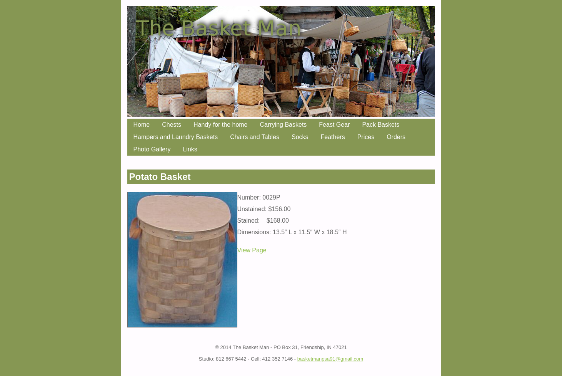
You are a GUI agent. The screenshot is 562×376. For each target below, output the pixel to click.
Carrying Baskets (283, 124)
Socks (300, 137)
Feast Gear (334, 124)
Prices (365, 137)
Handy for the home (220, 124)
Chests (171, 124)
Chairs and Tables (254, 137)
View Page (252, 250)
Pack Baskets (380, 124)
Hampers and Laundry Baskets (175, 137)
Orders (396, 137)
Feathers (333, 137)
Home (141, 124)
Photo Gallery (152, 149)
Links (190, 149)
